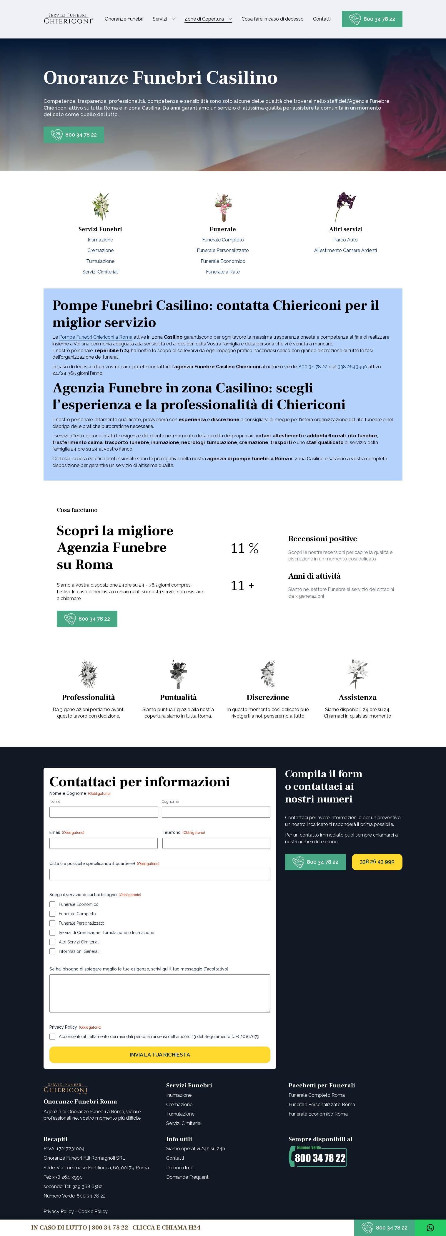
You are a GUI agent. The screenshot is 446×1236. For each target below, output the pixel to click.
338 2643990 (352, 367)
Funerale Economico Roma (318, 1114)
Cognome (170, 801)
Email (66, 832)
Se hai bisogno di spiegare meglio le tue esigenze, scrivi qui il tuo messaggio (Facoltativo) (138, 969)
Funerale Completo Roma (317, 1095)
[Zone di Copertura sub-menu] (231, 19)
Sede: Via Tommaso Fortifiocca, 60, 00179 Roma (96, 1167)
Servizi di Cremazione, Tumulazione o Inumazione (106, 932)
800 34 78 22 (379, 19)
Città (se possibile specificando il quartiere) (104, 863)
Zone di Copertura (204, 19)
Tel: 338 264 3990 (63, 1177)
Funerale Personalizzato (223, 250)
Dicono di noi (180, 1167)
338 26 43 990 (377, 861)
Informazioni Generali (79, 951)
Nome (54, 801)
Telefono (183, 832)
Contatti (322, 19)
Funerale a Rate (223, 272)
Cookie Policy (93, 1211)
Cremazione (100, 250)
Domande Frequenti (187, 1177)
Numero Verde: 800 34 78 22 (75, 1196)
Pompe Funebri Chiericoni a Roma (95, 337)
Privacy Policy (59, 1211)
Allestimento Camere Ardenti (345, 250)
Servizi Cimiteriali (100, 272)
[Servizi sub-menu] (174, 19)
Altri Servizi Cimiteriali (79, 942)
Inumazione (100, 240)
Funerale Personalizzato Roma (322, 1104)
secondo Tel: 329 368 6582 (73, 1186)
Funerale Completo (223, 240)
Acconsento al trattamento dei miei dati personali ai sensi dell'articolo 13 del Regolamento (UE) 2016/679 (159, 1036)
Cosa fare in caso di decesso (273, 19)
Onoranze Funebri (124, 19)
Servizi (160, 19)
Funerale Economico (223, 261)
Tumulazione (100, 261)
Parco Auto (345, 240)
